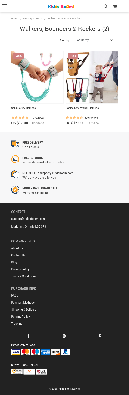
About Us (17, 248)
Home (14, 18)
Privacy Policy (20, 269)
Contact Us (18, 255)
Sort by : (65, 40)
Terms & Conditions (23, 276)
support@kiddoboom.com (28, 219)
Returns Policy (20, 316)
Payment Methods (23, 302)
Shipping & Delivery (23, 309)
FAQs (14, 295)
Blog (14, 262)
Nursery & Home (32, 18)
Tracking (16, 323)
